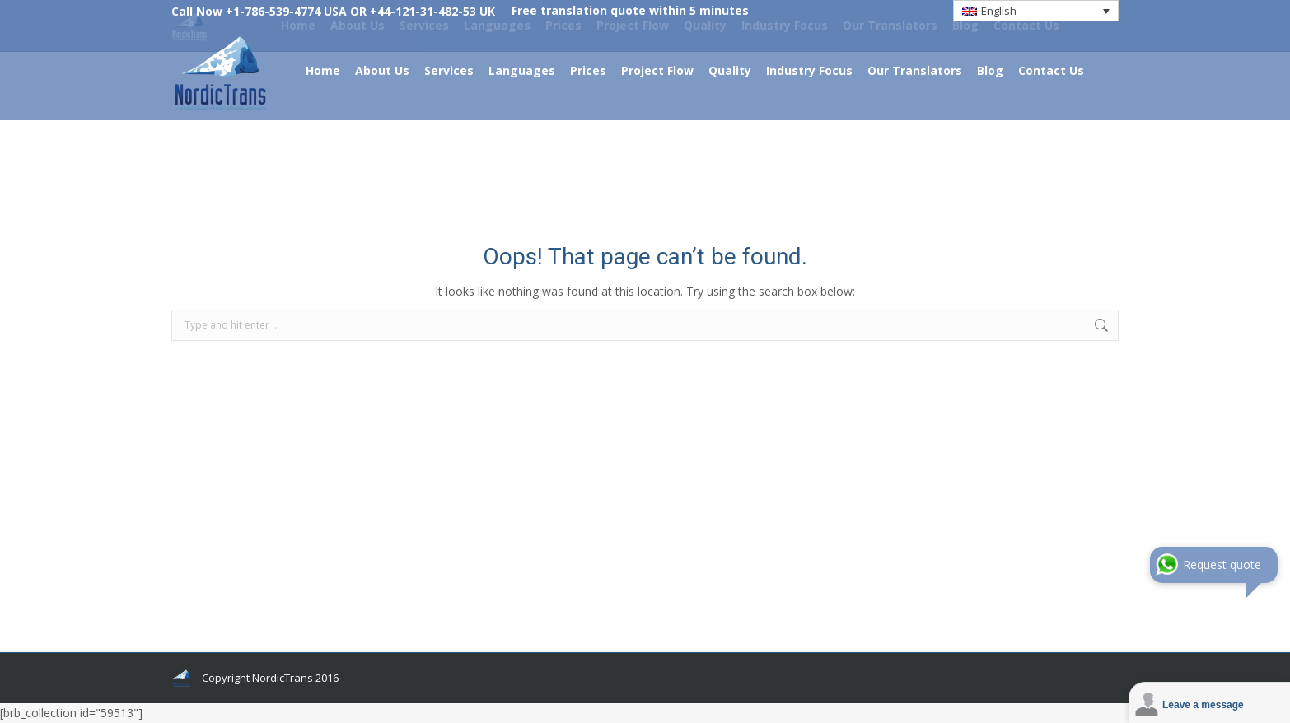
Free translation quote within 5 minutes (630, 10)
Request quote (1222, 564)
